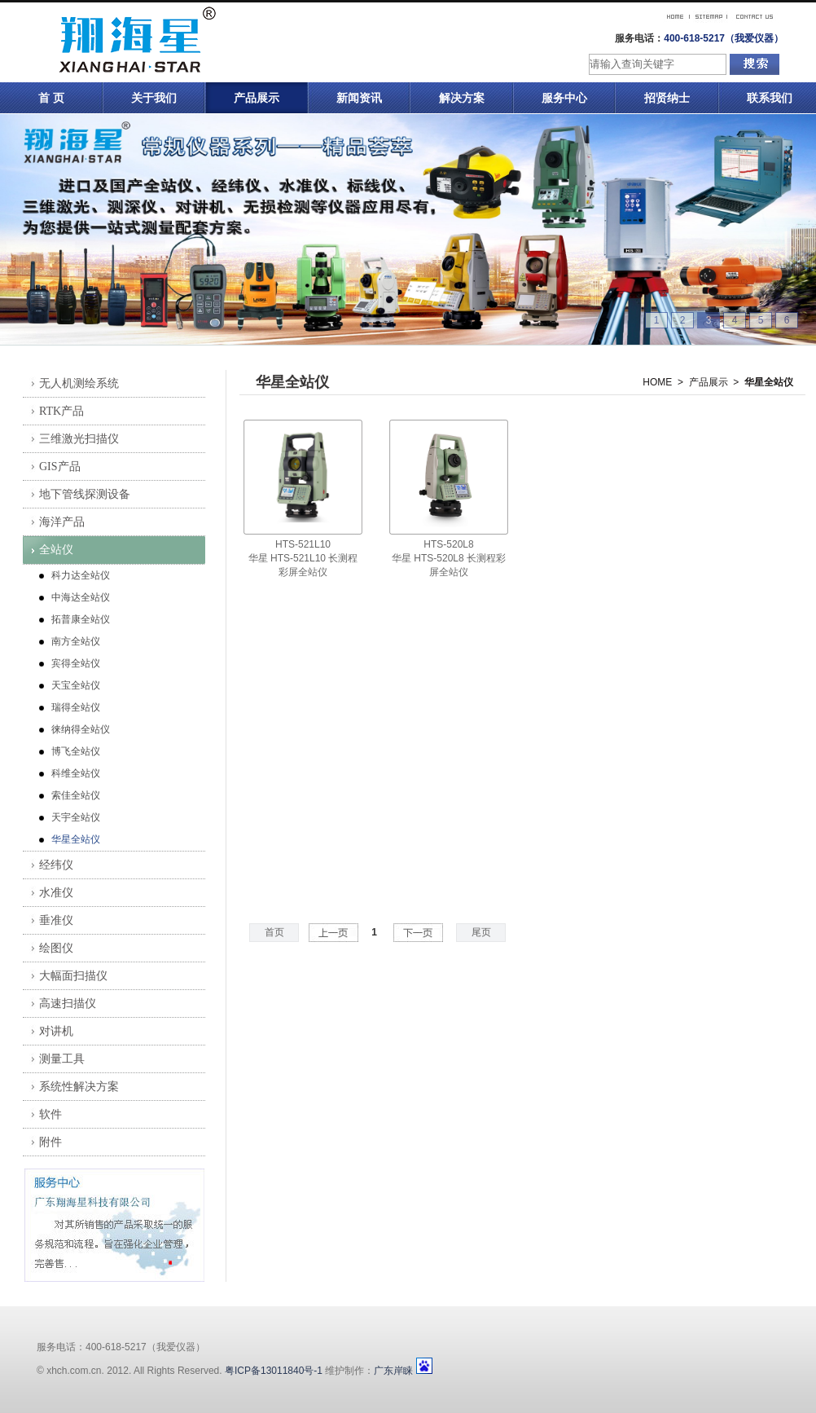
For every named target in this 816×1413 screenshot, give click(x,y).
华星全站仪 (75, 839)
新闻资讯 (359, 97)
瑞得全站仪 (75, 707)
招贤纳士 (667, 97)
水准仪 (56, 893)
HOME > (663, 382)
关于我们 (154, 97)
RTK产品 (61, 411)
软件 (50, 1114)
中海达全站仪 (80, 597)
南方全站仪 (75, 641)
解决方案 (462, 97)
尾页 (481, 932)
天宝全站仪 (75, 685)
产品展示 (256, 97)
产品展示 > (714, 382)
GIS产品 (60, 466)
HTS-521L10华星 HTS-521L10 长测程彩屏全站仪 (303, 558)
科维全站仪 (75, 773)
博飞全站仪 (75, 751)
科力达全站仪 (80, 575)
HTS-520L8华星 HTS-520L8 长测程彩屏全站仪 (449, 558)
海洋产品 (62, 522)
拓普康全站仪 (80, 619)
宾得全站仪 (75, 663)
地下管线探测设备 (84, 494)
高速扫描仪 (67, 1003)
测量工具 (62, 1059)
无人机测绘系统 (79, 383)
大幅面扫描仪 (73, 976)
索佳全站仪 (75, 795)
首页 (274, 932)
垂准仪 (56, 920)
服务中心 (564, 97)
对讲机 (56, 1031)
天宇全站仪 (75, 817)
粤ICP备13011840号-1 (273, 1370)
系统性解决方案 (79, 1087)
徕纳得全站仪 (80, 729)
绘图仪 (56, 948)
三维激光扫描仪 (79, 439)
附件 (50, 1142)
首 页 (51, 97)
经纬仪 (56, 865)
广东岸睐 (393, 1370)
